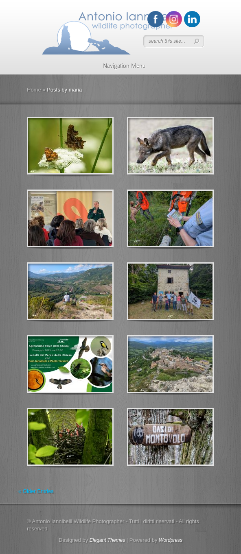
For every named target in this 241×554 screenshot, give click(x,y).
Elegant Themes (107, 540)
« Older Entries (36, 491)
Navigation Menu (119, 66)
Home (34, 90)
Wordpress (170, 540)
